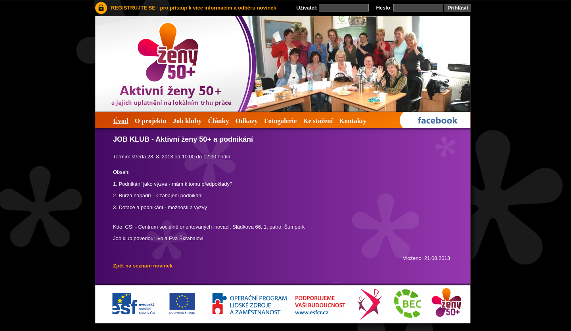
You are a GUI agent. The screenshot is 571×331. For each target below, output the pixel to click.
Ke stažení (318, 121)
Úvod (120, 121)
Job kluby (187, 121)
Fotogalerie (280, 121)
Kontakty (352, 121)
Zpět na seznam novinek (142, 266)
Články (218, 121)
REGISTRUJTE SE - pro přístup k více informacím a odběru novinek (193, 8)
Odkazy (246, 121)
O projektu (151, 121)
